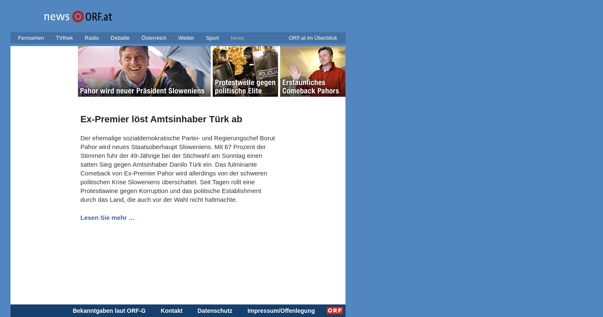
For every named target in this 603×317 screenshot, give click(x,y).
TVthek (64, 38)
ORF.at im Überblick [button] (313, 38)
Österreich (154, 38)
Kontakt (172, 310)
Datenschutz (215, 310)
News (238, 38)
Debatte (120, 38)
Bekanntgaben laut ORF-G (109, 310)
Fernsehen (31, 38)
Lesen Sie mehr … (107, 217)
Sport (212, 38)
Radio (92, 38)
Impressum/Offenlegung (281, 310)
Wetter (186, 38)
